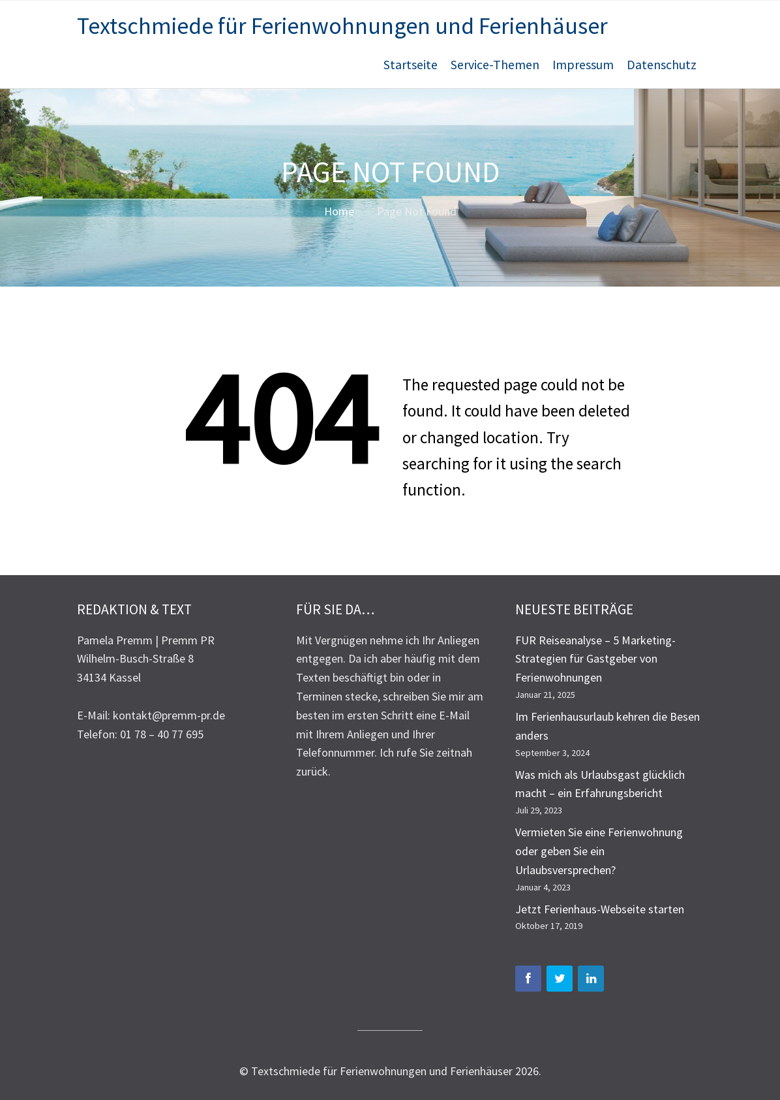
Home (339, 211)
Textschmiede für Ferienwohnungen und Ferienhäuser (342, 25)
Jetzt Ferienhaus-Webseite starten (599, 909)
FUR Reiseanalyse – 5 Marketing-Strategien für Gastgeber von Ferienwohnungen (595, 659)
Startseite (410, 64)
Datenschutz (662, 64)
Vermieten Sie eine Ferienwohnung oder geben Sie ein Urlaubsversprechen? (599, 851)
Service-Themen (495, 64)
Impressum (583, 64)
